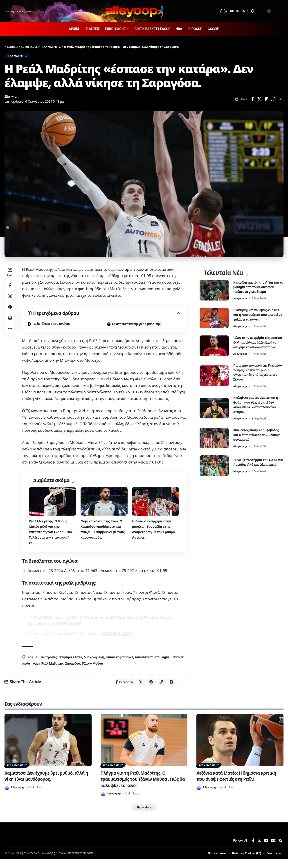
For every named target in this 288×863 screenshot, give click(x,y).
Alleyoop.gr (13, 99)
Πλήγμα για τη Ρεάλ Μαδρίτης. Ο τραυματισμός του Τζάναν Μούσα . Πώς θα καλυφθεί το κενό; (144, 782)
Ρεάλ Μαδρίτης (52, 665)
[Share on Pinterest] (9, 310)
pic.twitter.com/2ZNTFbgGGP (53, 626)
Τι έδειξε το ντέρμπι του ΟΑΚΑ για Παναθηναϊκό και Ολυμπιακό (256, 471)
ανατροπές (49, 659)
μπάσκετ (176, 659)
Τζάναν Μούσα (92, 665)
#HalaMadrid (123, 620)
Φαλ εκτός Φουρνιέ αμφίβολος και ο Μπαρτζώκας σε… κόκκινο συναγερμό (255, 441)
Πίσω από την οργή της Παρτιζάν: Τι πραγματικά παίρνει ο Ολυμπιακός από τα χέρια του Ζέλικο (258, 376)
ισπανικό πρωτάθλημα (151, 659)
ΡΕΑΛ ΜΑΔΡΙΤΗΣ (20, 57)
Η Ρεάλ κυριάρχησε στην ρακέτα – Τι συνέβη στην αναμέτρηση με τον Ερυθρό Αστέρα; (155, 532)
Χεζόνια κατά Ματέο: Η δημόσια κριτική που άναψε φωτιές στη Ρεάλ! (237, 779)
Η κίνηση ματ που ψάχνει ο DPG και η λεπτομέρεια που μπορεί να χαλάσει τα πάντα (257, 314)
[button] (252, 11)
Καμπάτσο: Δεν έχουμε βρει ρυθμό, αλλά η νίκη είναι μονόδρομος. (42, 779)
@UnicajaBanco (152, 620)
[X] (226, 11)
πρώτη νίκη (31, 665)
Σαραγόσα (72, 665)
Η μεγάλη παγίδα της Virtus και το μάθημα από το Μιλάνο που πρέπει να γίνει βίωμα (258, 287)
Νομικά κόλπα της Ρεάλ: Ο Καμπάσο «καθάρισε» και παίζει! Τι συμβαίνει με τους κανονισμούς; (104, 532)
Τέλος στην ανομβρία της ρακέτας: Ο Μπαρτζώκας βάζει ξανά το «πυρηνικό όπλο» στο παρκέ (254, 344)
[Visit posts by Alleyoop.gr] (6, 790)
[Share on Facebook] (252, 102)
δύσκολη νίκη (94, 659)
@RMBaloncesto (53, 620)
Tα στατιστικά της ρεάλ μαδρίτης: (136, 327)
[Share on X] (259, 102)
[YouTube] (232, 11)
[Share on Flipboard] (266, 102)
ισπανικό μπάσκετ (119, 659)
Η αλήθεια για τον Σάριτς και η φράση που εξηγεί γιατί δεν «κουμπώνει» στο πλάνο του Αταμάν (258, 409)
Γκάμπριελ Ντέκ (70, 659)
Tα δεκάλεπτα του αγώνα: (51, 327)
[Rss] (243, 11)
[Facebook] (221, 11)
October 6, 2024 (115, 635)
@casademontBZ (97, 620)
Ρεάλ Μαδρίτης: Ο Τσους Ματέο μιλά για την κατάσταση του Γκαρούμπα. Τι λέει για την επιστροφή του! (52, 535)
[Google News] (238, 11)
